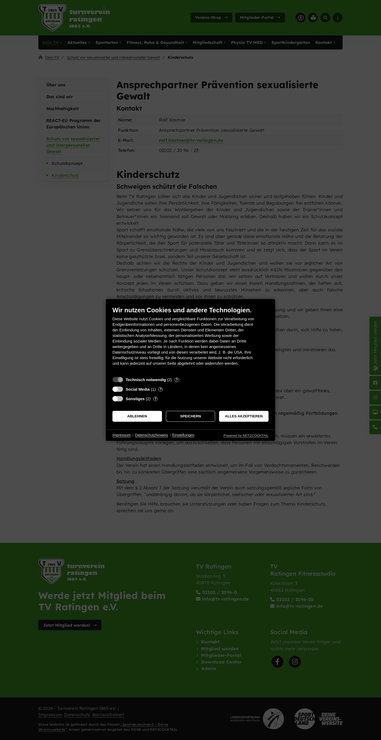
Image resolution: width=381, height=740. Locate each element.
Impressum (121, 435)
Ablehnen (137, 416)
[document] (190, 340)
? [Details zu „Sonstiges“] (156, 399)
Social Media (138, 389)
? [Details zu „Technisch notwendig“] (177, 380)
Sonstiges (135, 398)
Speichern (190, 416)
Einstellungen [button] (183, 435)
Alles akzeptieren (244, 416)
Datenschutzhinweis (151, 435)
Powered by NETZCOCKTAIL (246, 435)
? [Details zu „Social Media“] (161, 389)
